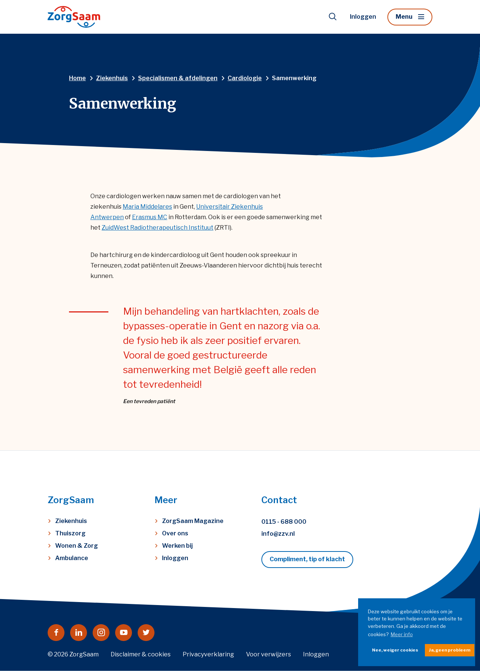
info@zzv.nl (278, 533)
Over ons (175, 533)
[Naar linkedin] (78, 632)
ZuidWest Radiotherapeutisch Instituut (157, 227)
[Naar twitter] (146, 632)
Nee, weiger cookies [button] (395, 650)
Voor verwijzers (268, 654)
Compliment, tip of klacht (307, 559)
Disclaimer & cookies (141, 654)
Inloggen (363, 16)
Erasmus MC (149, 217)
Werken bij (177, 545)
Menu (404, 16)
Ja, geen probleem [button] (449, 650)
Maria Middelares (147, 206)
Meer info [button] (402, 634)
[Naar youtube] (123, 632)
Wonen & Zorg (76, 545)
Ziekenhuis (71, 521)
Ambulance (71, 558)
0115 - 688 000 (283, 521)
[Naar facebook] (56, 632)
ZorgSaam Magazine (193, 521)
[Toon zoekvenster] (333, 16)
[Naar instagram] (101, 632)
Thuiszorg (70, 533)
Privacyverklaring (208, 654)
